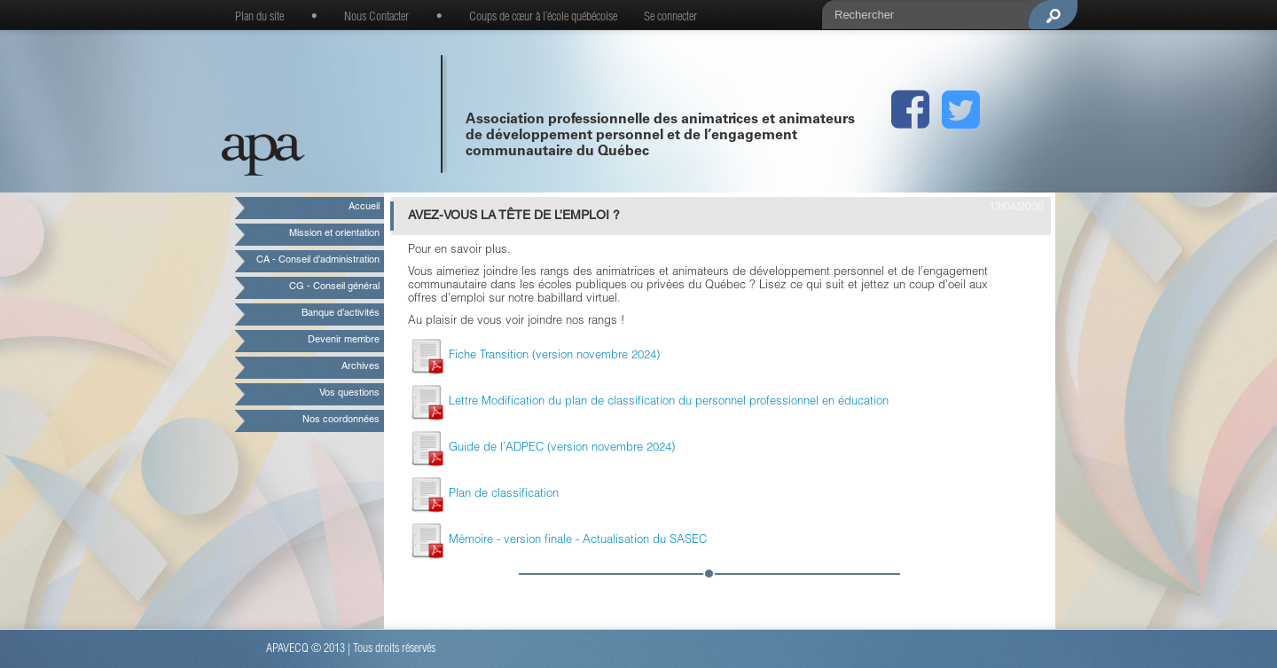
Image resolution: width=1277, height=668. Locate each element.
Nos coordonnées (341, 420)
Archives (360, 367)
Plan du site (259, 18)
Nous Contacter (376, 18)
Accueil (364, 207)
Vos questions (349, 393)
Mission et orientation (334, 234)
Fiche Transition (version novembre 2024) (534, 356)
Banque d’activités (341, 313)
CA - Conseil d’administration (318, 260)
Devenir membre (344, 340)
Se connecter (670, 18)
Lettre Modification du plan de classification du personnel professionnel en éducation (648, 402)
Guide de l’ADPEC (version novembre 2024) (541, 448)
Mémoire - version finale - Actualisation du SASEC (557, 540)
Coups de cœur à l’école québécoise (543, 18)
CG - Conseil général (334, 287)
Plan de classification (483, 494)
